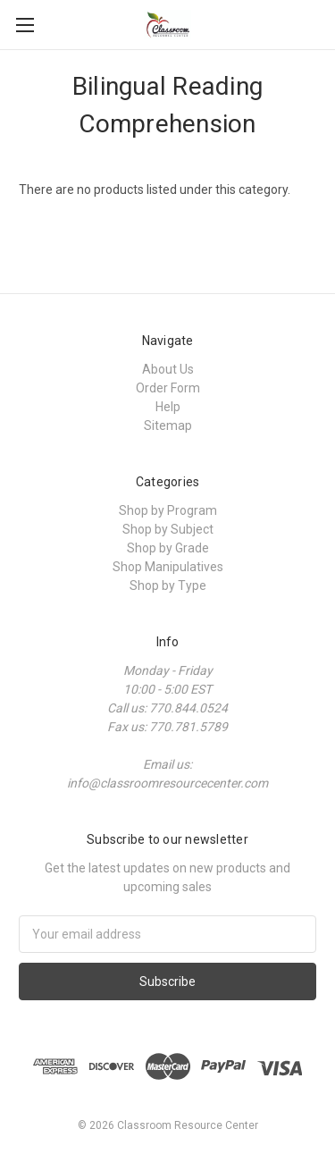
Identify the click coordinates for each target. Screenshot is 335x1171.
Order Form (168, 388)
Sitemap (168, 425)
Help (167, 407)
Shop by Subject (168, 529)
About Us (168, 369)
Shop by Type (168, 585)
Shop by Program (168, 510)
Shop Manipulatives (168, 567)
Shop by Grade (168, 548)
